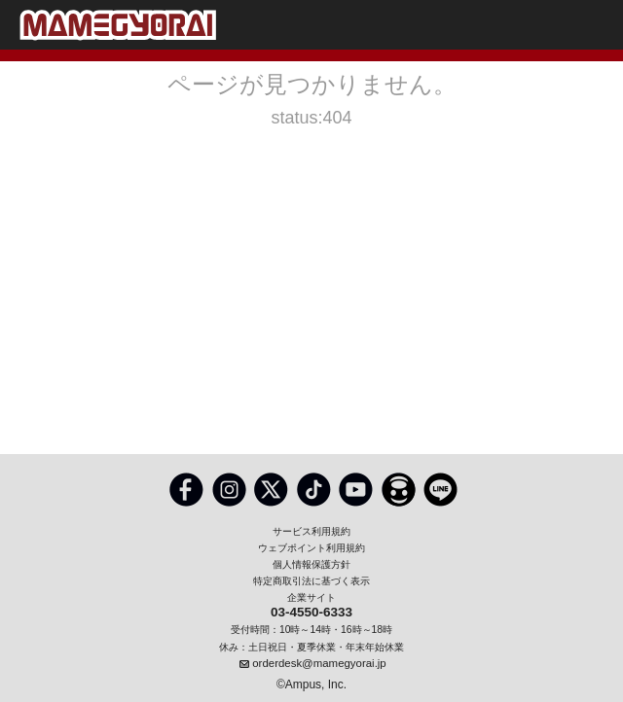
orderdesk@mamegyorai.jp (318, 663)
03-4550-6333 (311, 613)
